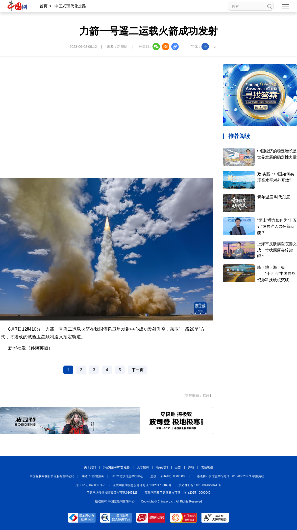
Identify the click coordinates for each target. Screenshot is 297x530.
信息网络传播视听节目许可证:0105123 (112, 492)
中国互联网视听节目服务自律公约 (52, 476)
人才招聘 (143, 467)
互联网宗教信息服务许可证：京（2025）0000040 (177, 492)
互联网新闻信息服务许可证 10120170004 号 (142, 485)
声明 (191, 467)
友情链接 (207, 467)
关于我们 (90, 467)
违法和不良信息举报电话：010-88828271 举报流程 (230, 476)
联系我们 (162, 467)
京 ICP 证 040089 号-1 (91, 485)
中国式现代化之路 (70, 6)
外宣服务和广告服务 (116, 467)
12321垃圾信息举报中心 (127, 476)
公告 (178, 467)
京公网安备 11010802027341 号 (199, 485)
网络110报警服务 (92, 476)
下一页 (138, 370)
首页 (44, 6)
